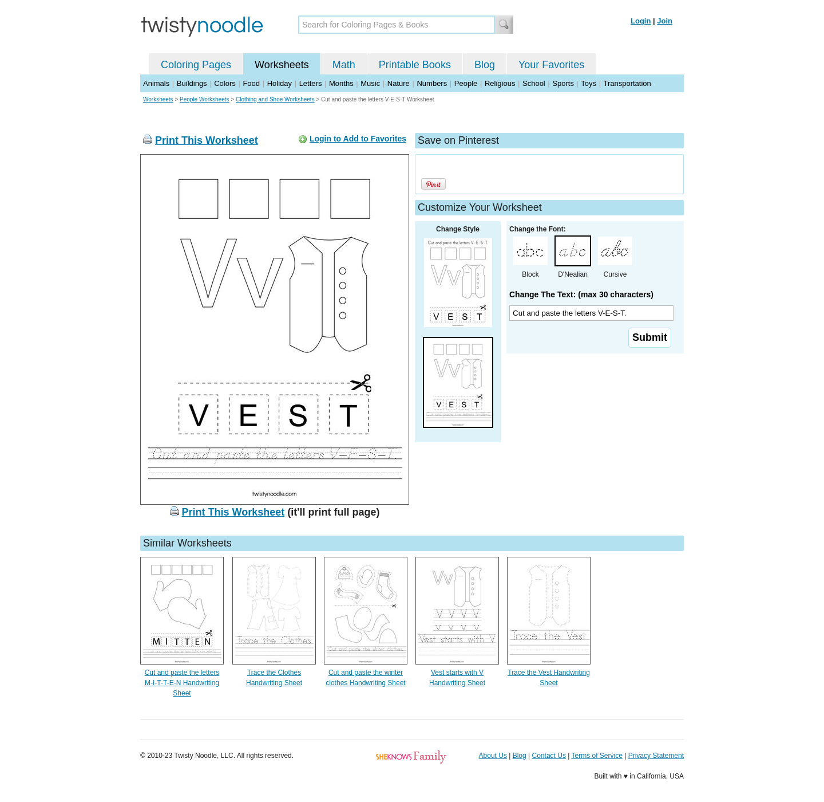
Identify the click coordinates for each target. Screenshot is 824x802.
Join (664, 21)
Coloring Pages (196, 64)
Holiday (279, 83)
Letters (310, 83)
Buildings (192, 83)
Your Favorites (551, 64)
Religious (500, 83)
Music (370, 83)
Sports (563, 83)
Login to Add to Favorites (358, 138)
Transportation (627, 83)
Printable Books (415, 64)
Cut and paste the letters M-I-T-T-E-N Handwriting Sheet (182, 683)
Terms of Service (596, 756)
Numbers (432, 83)
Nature (398, 83)
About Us (493, 756)
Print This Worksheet (206, 140)
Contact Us (549, 756)
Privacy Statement (656, 756)
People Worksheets (204, 99)
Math (343, 64)
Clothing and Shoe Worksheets (275, 99)
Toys (588, 83)
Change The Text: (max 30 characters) (581, 294)
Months (341, 83)
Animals (156, 83)
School (533, 83)
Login (641, 21)
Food (251, 83)
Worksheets (282, 64)
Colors (225, 83)
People (465, 83)
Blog (484, 64)
